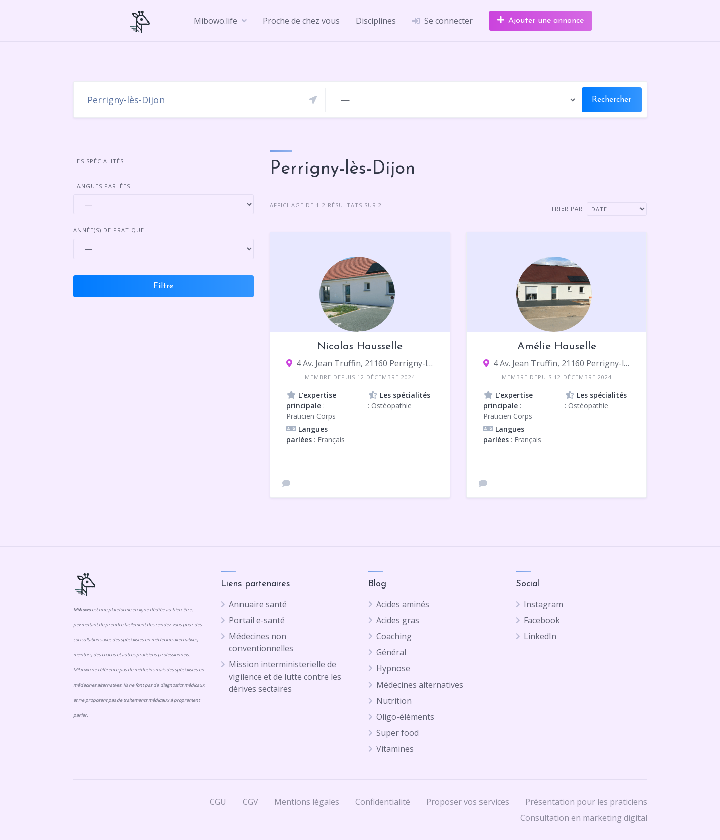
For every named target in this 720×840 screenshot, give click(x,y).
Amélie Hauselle (556, 346)
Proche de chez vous (301, 20)
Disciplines (376, 20)
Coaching (394, 636)
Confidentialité (382, 801)
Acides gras (397, 620)
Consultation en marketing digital (583, 817)
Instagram (543, 604)
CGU (218, 801)
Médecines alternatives (419, 684)
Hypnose (393, 668)
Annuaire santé (258, 604)
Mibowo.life (215, 20)
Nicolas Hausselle (360, 346)
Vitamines (395, 748)
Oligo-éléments (405, 716)
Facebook (542, 620)
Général (391, 652)
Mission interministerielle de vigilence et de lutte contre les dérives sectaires (285, 676)
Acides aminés (402, 604)
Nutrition (394, 700)
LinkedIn (540, 636)
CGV (250, 801)
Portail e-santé (257, 620)
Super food (397, 732)
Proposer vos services (467, 801)
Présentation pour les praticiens (586, 801)
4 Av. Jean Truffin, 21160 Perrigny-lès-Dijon (365, 363)
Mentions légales (306, 801)
